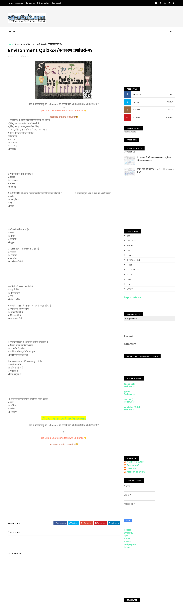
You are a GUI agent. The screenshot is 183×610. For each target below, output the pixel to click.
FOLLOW (169, 102)
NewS (127, 538)
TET (128, 284)
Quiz (129, 279)
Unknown (132, 468)
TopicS (127, 530)
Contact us (30, 3)
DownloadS (56, 3)
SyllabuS (128, 533)
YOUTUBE (136, 117)
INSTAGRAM (137, 110)
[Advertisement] (123, 17)
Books (130, 245)
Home (10, 3)
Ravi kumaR (133, 465)
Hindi (129, 265)
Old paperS (130, 544)
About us (19, 3)
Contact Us (129, 151)
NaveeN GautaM (135, 462)
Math (129, 274)
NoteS (127, 541)
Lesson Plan (133, 270)
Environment (21, 44)
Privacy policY (43, 3)
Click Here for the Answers (63, 418)
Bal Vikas (131, 241)
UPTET (129, 289)
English (130, 255)
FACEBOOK (137, 94)
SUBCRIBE (169, 117)
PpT (126, 535)
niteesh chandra (135, 472)
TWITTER (136, 102)
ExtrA (126, 547)
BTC (128, 236)
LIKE (170, 94)
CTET (129, 250)
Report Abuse (132, 297)
